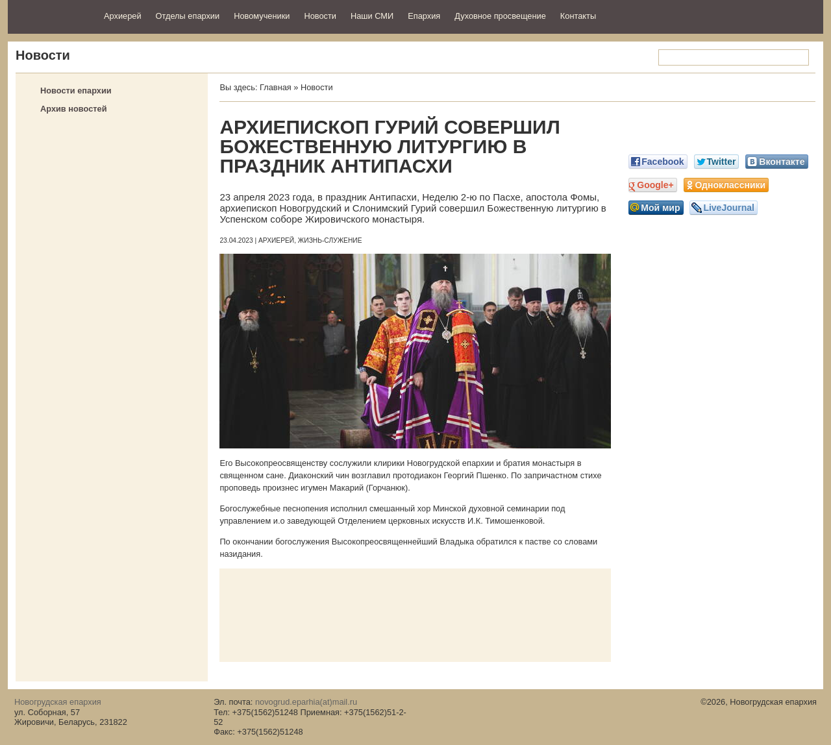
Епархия (424, 16)
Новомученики (262, 16)
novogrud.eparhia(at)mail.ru (306, 702)
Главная (275, 87)
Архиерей (123, 16)
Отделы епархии (188, 16)
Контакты (578, 16)
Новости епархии (76, 90)
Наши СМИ (372, 16)
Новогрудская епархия (51, 15)
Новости (320, 16)
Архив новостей (73, 109)
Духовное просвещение (500, 16)
